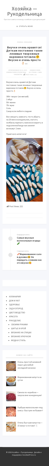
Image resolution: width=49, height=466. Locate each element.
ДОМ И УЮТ (14, 300)
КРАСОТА (13, 316)
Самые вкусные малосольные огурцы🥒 (28, 240)
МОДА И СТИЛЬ (18, 340)
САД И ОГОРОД (16, 308)
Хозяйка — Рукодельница (24, 11)
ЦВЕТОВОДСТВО (17, 312)
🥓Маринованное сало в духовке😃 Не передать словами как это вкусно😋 (29, 258)
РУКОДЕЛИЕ (15, 320)
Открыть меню (26, 26)
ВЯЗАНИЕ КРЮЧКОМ (21, 336)
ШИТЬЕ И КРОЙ (18, 328)
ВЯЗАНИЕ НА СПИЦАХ (21, 332)
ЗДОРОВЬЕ (14, 304)
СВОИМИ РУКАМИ (19, 324)
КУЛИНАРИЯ (28, 42)
